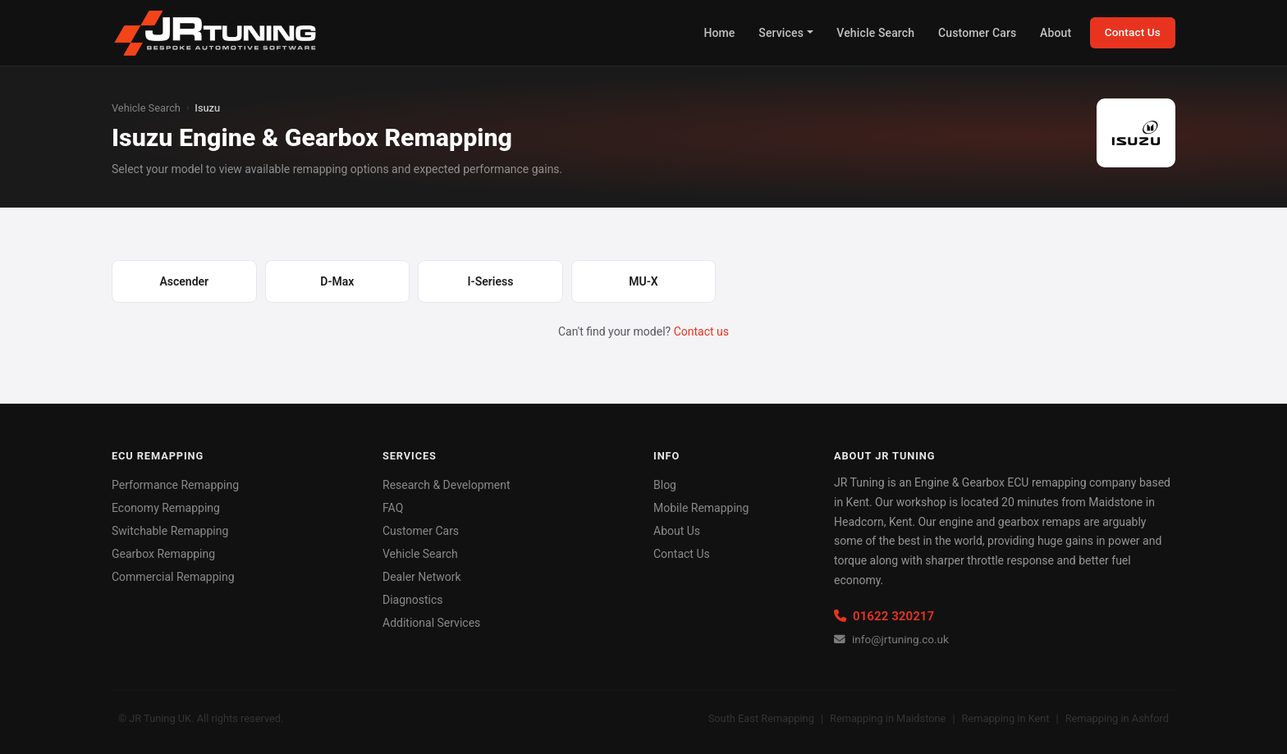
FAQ (392, 507)
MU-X (643, 281)
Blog (664, 484)
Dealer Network (421, 576)
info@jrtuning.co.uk (891, 639)
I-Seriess (491, 281)
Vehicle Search (875, 32)
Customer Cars (977, 32)
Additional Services (431, 622)
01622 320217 (884, 616)
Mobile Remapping (701, 507)
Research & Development (446, 484)
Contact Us (1133, 32)
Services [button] (781, 32)
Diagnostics (412, 599)
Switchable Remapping (170, 530)
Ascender (183, 281)
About (1055, 32)
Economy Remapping (166, 507)
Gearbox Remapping (163, 553)
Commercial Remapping (173, 576)
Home (719, 32)
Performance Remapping (175, 484)
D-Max (337, 281)
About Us (676, 530)
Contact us (701, 331)
